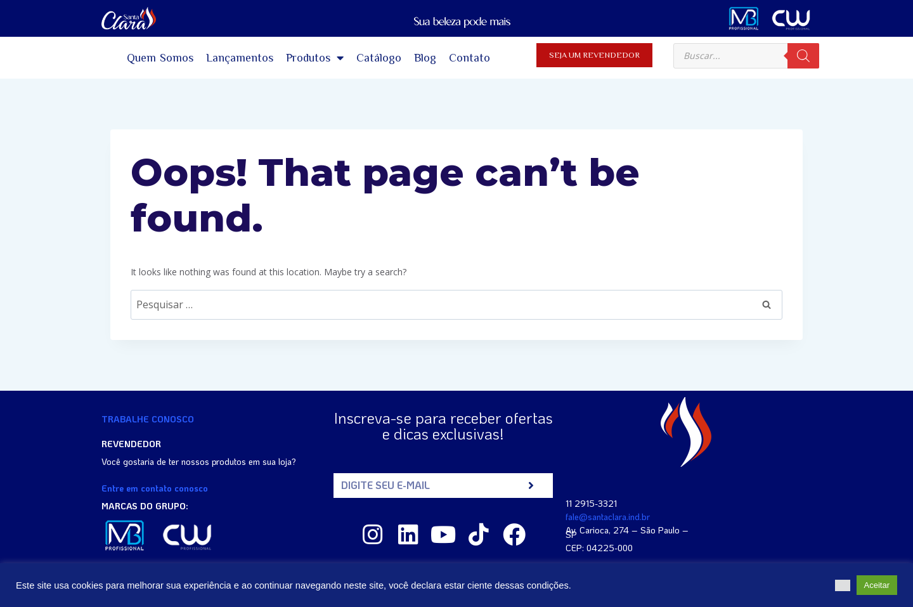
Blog (425, 57)
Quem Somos (160, 57)
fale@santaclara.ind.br (608, 517)
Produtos (315, 58)
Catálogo (378, 57)
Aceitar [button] (877, 585)
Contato (469, 57)
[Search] (803, 56)
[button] (842, 585)
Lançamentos (239, 57)
